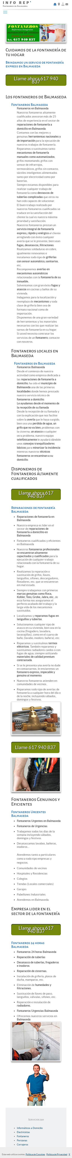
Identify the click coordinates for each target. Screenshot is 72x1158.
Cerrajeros (22, 1144)
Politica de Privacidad (56, 1154)
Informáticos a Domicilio (30, 1128)
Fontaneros (23, 1136)
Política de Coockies (35, 1154)
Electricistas (23, 1132)
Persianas (22, 1140)
